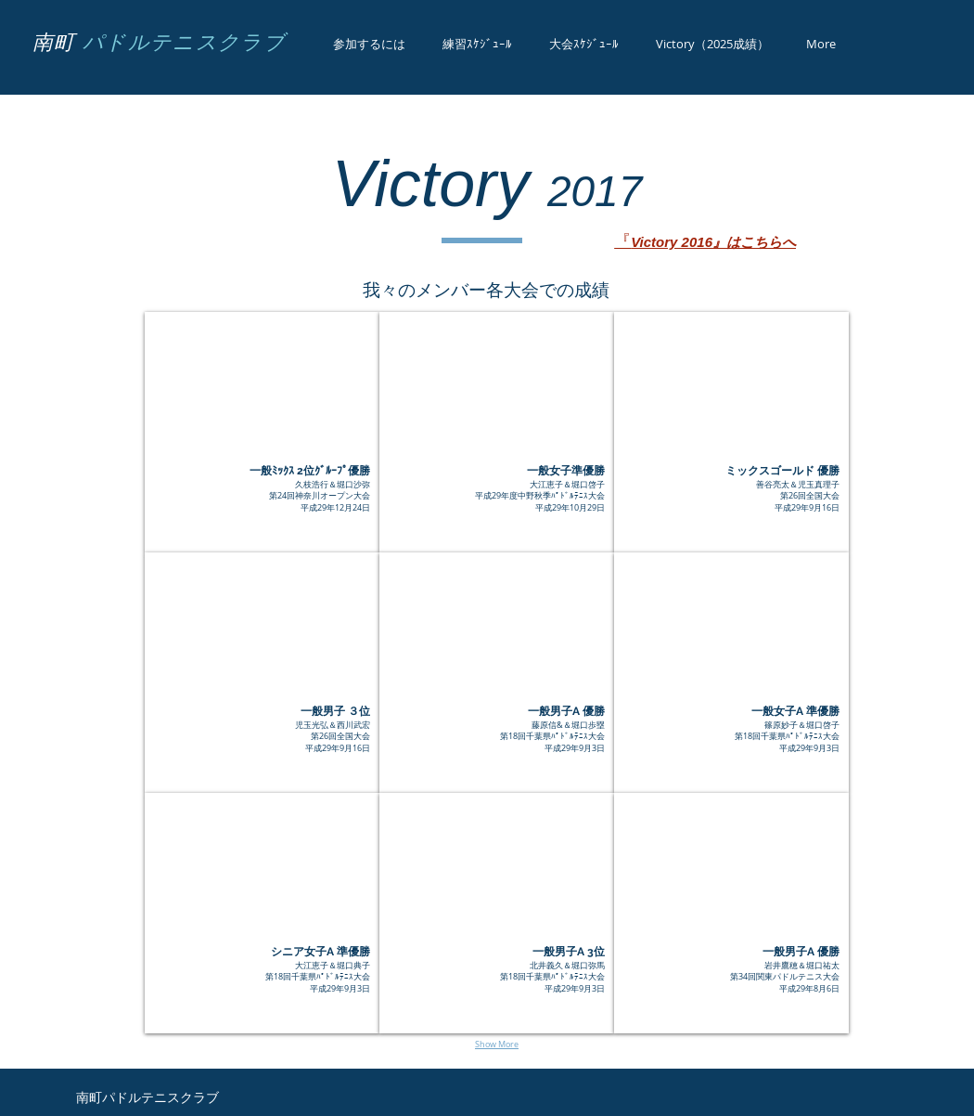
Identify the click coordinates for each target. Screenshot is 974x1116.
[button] (262, 432)
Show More (497, 1044)
